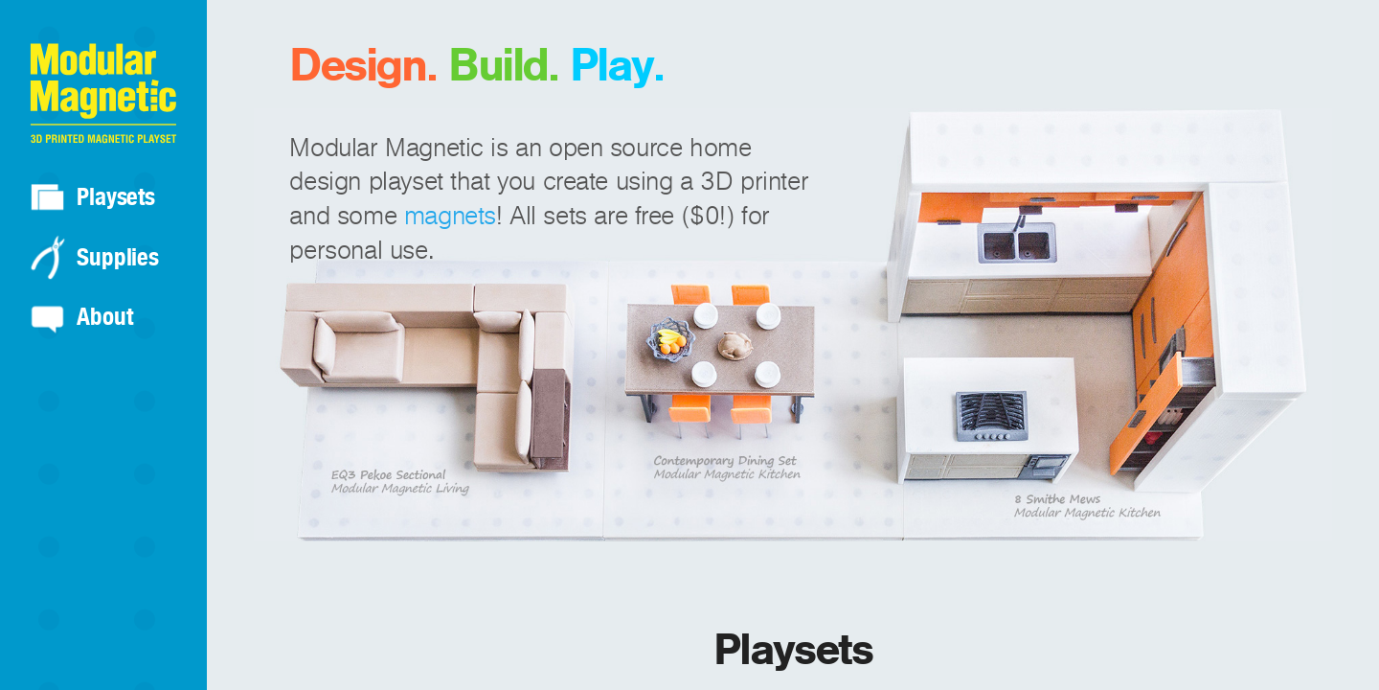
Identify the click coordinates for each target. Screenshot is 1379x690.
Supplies (118, 256)
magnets (450, 216)
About (104, 316)
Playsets (116, 196)
